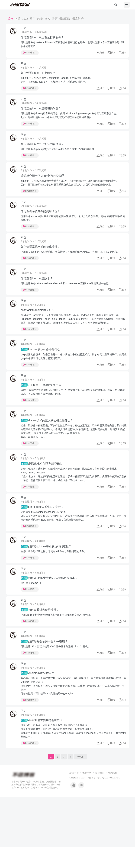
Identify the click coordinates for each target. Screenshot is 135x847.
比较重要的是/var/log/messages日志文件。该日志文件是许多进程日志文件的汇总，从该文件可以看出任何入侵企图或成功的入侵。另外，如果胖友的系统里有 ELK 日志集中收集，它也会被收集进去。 (72, 549)
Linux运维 (31, 308)
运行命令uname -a (33, 621)
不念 (25, 29)
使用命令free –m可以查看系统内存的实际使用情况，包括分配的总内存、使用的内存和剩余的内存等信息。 (72, 232)
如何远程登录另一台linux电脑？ (46, 685)
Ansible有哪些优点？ (39, 719)
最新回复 (65, 18)
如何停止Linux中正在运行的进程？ (48, 582)
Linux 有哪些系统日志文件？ (44, 540)
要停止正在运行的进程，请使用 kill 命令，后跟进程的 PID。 (55, 587)
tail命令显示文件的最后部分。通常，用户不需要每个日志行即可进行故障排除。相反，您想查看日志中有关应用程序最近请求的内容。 (72, 418)
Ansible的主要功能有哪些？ (44, 768)
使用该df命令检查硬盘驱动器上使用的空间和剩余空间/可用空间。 (59, 655)
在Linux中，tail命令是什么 (43, 411)
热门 (33, 18)
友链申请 (74, 822)
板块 (25, 18)
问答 (47, 18)
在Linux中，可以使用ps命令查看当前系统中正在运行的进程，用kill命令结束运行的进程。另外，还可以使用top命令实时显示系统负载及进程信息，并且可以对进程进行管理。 (71, 193)
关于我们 (99, 822)
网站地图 (112, 822)
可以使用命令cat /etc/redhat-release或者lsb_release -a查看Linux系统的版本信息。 (68, 302)
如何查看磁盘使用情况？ (42, 650)
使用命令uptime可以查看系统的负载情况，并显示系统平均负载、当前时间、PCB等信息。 (72, 268)
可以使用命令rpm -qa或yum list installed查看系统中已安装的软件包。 (61, 157)
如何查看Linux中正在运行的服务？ (44, 38)
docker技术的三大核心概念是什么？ (49, 449)
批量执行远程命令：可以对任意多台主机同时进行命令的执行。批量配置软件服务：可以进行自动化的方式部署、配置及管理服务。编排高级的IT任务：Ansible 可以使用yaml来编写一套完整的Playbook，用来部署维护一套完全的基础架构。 (73, 779)
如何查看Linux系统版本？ (39, 297)
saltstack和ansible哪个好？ (40, 331)
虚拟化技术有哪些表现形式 (43, 494)
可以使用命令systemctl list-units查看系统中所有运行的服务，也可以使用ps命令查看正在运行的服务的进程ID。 (73, 45)
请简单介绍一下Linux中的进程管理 (44, 186)
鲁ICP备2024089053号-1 (108, 827)
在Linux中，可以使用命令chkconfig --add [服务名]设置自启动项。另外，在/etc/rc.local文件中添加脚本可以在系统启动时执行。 (58, 83)
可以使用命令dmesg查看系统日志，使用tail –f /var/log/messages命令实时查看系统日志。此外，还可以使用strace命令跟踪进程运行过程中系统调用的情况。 (72, 121)
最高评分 (78, 18)
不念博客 (91, 827)
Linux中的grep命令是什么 (42, 373)
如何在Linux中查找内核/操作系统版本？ (51, 616)
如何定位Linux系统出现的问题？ (43, 114)
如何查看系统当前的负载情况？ (42, 262)
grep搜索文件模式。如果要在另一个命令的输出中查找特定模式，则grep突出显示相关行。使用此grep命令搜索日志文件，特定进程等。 (73, 380)
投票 (55, 18)
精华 (40, 18)
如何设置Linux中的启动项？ (40, 76)
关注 (18, 18)
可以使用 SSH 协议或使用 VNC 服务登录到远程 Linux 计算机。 (57, 690)
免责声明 (86, 822)
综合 (10, 18)
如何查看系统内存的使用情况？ (42, 224)
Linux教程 (31, 54)
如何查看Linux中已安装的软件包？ (44, 152)
